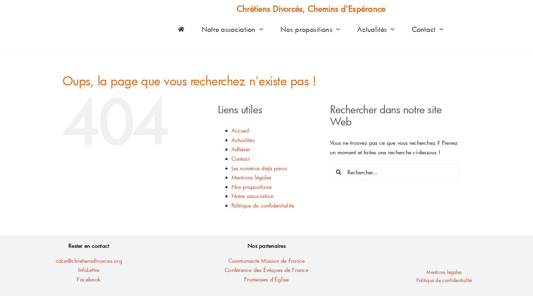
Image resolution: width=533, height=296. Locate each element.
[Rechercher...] (394, 171)
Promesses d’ (259, 279)
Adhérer (241, 149)
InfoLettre (88, 269)
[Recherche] (338, 171)
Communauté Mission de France (266, 260)
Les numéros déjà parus (259, 168)
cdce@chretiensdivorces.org (89, 260)
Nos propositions (251, 186)
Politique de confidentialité (262, 205)
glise (283, 279)
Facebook (89, 279)
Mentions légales (251, 177)
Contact (240, 158)
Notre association (252, 195)
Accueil (240, 130)
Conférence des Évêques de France (266, 269)
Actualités (243, 139)
